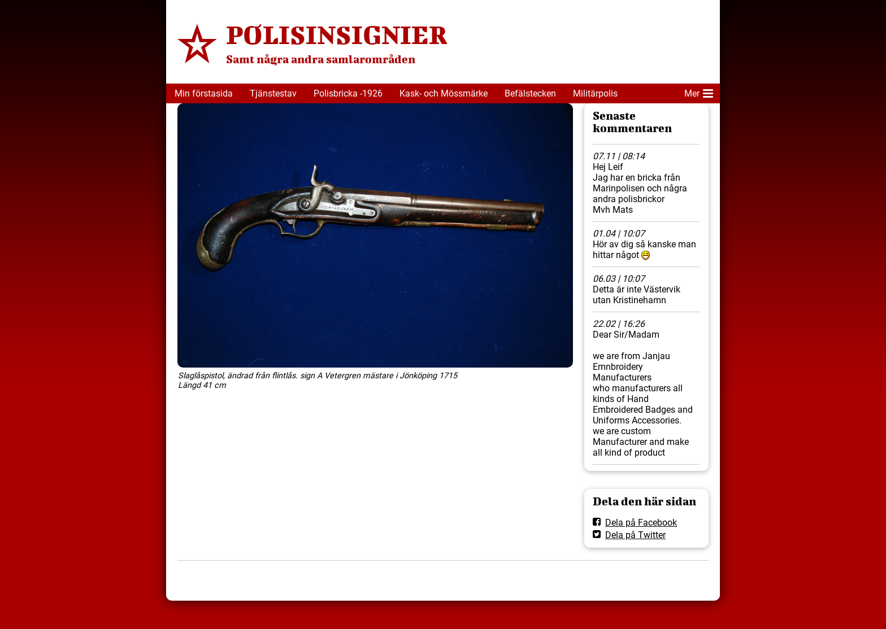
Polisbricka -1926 (348, 93)
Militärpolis (595, 93)
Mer (698, 91)
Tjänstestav (273, 93)
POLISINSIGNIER (337, 34)
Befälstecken (530, 93)
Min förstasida (204, 93)
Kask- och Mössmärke (443, 93)
